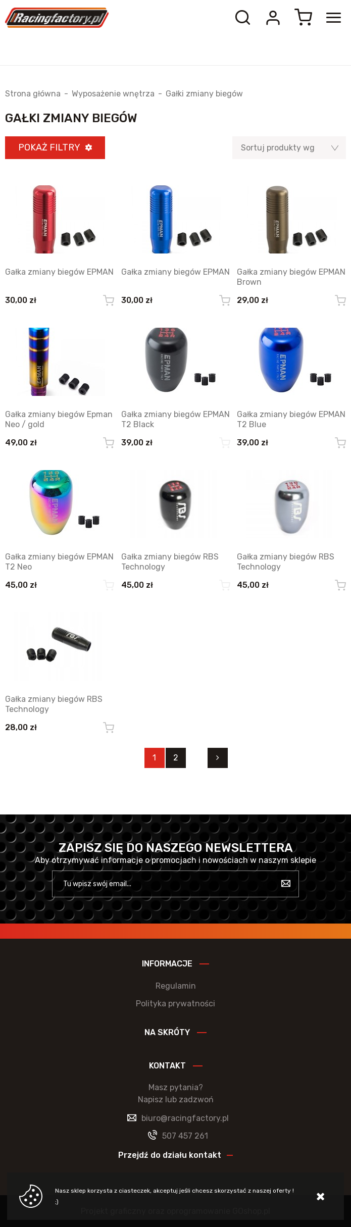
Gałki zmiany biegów (204, 93)
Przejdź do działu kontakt (169, 1155)
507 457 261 (185, 1136)
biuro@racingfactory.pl (185, 1118)
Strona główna (33, 93)
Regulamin (176, 986)
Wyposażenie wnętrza (113, 93)
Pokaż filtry (49, 147)
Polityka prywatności (175, 1003)
